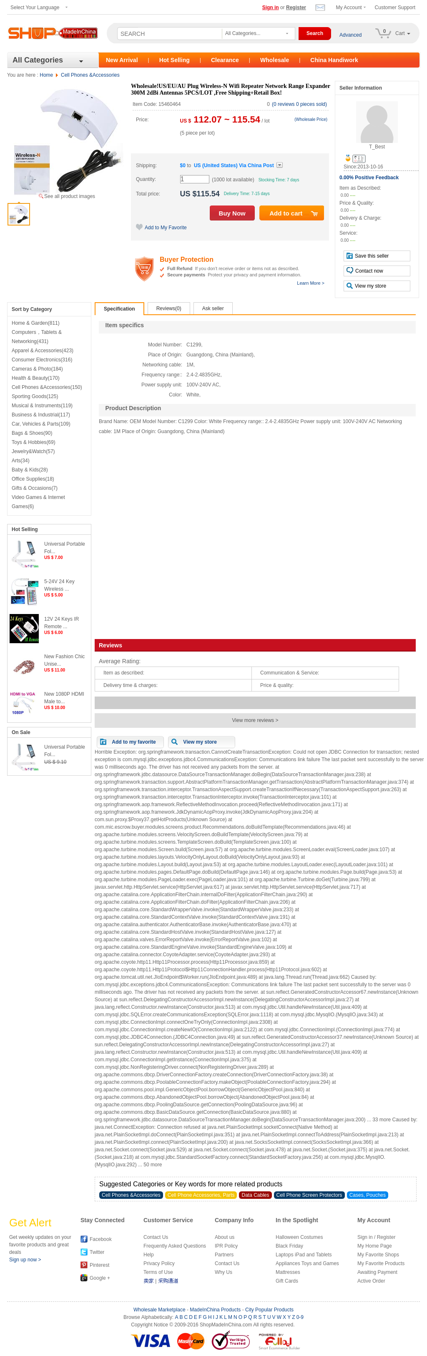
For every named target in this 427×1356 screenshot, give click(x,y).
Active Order (371, 1281)
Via (234, 165)
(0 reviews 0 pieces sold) (299, 104)
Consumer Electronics (42, 360)
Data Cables (255, 1195)
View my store (366, 286)
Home (46, 75)
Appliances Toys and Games (307, 1263)
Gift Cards (287, 1281)
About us (224, 1237)
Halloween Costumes (299, 1237)
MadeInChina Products (215, 1310)
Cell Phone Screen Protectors (309, 1195)
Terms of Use (158, 1272)
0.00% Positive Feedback (369, 177)
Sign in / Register (376, 1237)
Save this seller (368, 256)
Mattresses (288, 1272)
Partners (224, 1255)
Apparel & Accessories (42, 350)
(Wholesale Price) (310, 119)
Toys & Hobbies (33, 442)
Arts (21, 461)
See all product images (69, 196)
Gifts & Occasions (35, 488)
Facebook (101, 1239)
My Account (349, 7)
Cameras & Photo (37, 369)
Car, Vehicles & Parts (41, 424)
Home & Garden (36, 323)
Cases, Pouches (367, 1195)
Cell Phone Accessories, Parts (201, 1195)
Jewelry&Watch (33, 451)
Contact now (365, 270)
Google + (100, 1278)
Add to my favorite (134, 742)
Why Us (223, 1272)
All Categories (38, 60)
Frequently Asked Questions (174, 1246)
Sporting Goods (35, 396)
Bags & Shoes (32, 433)
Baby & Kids (30, 470)
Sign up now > (25, 1260)
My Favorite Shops (378, 1255)
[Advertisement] (257, 536)
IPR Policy (226, 1246)
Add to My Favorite (161, 228)
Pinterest (99, 1265)
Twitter (97, 1252)
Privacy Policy (159, 1263)
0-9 (300, 1317)
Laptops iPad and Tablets (304, 1255)
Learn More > (310, 283)
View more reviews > (255, 720)
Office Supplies (33, 479)
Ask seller (213, 308)
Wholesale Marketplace (159, 1310)
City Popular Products (269, 1310)
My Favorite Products (380, 1263)
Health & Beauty (36, 378)
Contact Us (155, 1237)
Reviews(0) (168, 308)
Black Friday (289, 1246)
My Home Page (374, 1246)
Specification (119, 309)
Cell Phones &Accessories (90, 75)
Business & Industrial (41, 415)
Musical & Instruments (42, 406)
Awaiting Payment (377, 1272)
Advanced (350, 35)
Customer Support (395, 7)
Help (148, 1255)
